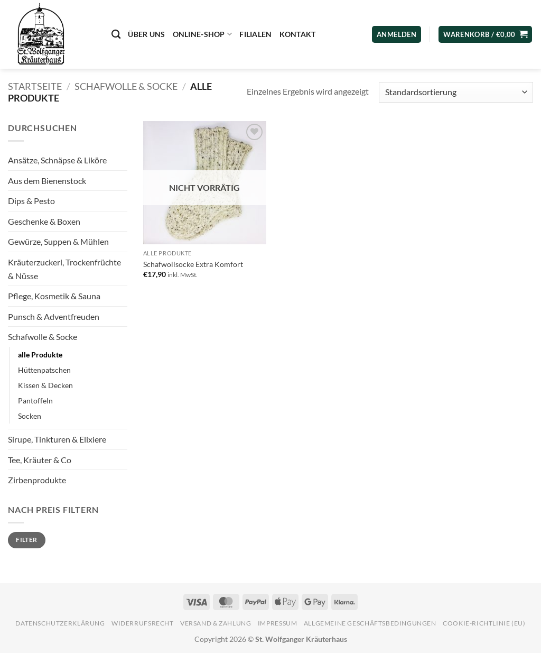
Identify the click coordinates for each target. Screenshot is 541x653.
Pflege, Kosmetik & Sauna (54, 296)
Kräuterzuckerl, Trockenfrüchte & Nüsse (64, 269)
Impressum (277, 623)
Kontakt (297, 34)
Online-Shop (202, 34)
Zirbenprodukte (37, 480)
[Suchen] (115, 34)
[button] (485, 34)
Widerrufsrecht (142, 623)
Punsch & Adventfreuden (53, 316)
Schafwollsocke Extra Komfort (193, 264)
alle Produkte (40, 354)
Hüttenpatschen (44, 369)
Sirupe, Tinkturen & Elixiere (57, 439)
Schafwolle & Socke (126, 86)
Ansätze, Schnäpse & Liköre (57, 160)
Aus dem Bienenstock (47, 181)
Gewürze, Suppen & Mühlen (58, 241)
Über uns (146, 34)
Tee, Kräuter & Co (39, 460)
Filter (26, 540)
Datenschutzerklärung (60, 623)
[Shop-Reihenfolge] (456, 92)
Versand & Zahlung (215, 623)
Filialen (255, 34)
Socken (29, 415)
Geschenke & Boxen (44, 221)
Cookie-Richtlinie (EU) (484, 623)
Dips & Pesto (31, 201)
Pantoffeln (35, 400)
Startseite (35, 86)
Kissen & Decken (45, 385)
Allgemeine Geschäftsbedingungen (370, 623)
